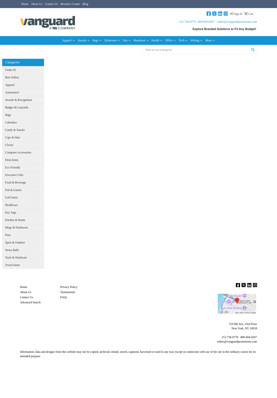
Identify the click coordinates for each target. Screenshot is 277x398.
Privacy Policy (69, 287)
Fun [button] (125, 40)
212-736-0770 (187, 21)
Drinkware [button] (110, 40)
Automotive (12, 92)
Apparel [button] (67, 40)
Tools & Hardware (16, 257)
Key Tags (10, 212)
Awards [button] (82, 40)
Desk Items (11, 159)
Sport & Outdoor (15, 242)
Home (25, 3)
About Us (36, 3)
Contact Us (51, 3)
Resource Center (70, 3)
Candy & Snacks (15, 129)
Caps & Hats (12, 137)
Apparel (10, 84)
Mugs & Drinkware (16, 227)
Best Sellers (12, 77)
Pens (8, 235)
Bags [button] (95, 40)
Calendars (11, 122)
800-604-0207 (206, 21)
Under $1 (10, 69)
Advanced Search (30, 302)
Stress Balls (12, 250)
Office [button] (169, 40)
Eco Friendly (12, 167)
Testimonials (67, 292)
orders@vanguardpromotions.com (237, 21)
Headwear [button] (139, 40)
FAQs (63, 297)
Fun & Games (13, 189)
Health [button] (155, 40)
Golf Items (11, 197)
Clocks (9, 144)
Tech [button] (181, 40)
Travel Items (12, 265)
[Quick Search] (195, 50)
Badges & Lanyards (16, 107)
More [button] (208, 40)
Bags (8, 114)
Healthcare (11, 205)
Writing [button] (194, 40)
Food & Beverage (15, 182)
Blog (85, 3)
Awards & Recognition (18, 99)
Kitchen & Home (15, 220)
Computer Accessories (18, 152)
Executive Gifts (14, 174)
